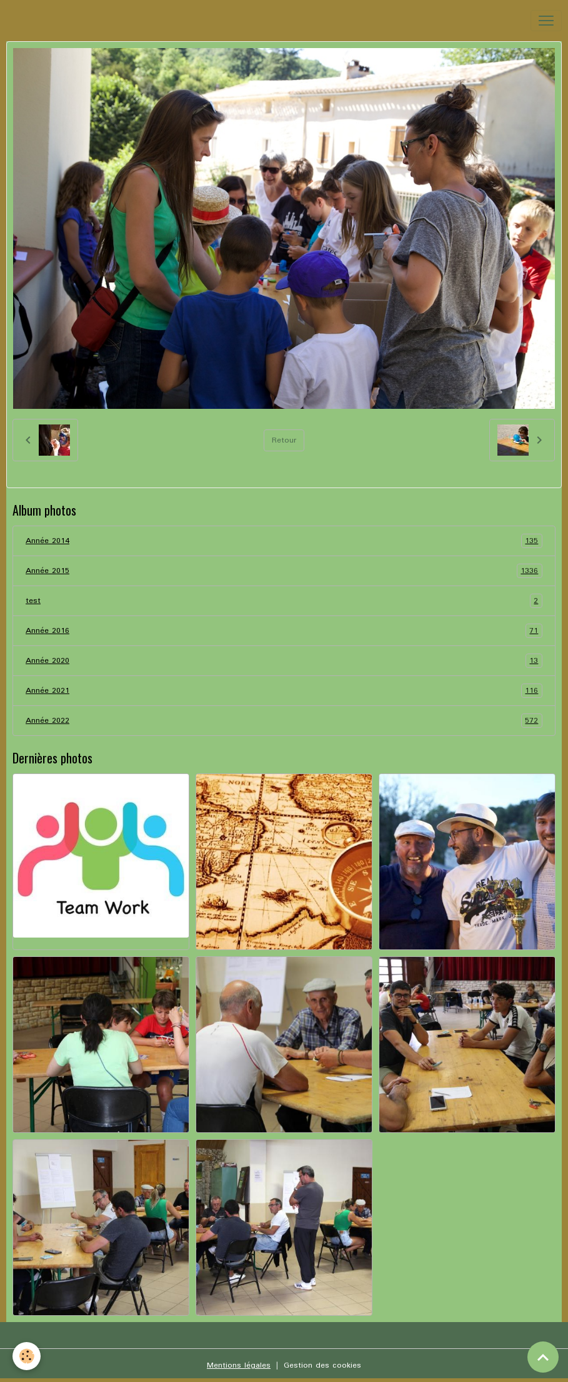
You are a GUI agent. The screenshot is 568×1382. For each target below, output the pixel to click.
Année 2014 (284, 541)
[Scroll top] (543, 1357)
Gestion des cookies (322, 1365)
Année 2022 (284, 720)
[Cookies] (26, 1356)
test (284, 601)
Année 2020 (284, 661)
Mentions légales (239, 1365)
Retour (284, 440)
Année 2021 (284, 691)
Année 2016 (284, 631)
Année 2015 (284, 571)
